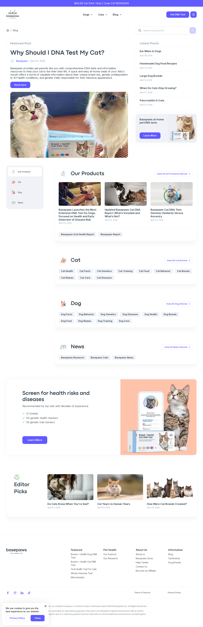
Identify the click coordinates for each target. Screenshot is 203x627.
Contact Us (141, 566)
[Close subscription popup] (45, 606)
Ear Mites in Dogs (150, 51)
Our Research (110, 558)
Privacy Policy (17, 618)
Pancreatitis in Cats (152, 100)
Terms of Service (142, 592)
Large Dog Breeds (151, 75)
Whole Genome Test (81, 573)
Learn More (150, 135)
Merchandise (78, 577)
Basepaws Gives (144, 558)
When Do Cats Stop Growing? (158, 88)
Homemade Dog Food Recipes (158, 63)
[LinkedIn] (22, 592)
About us (140, 554)
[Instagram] (14, 592)
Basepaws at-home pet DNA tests (152, 121)
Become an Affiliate (146, 570)
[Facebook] (7, 592)
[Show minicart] (193, 14)
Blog (170, 554)
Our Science (109, 554)
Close (38, 618)
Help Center (142, 562)
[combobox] (166, 30)
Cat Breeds (174, 558)
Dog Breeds (174, 562)
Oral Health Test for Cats (84, 569)
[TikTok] (29, 592)
